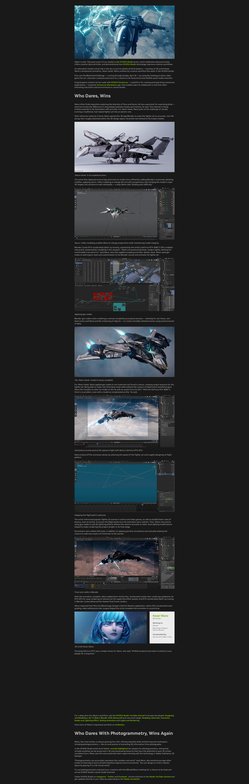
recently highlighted (119, 748)
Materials (155, 718)
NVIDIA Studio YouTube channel (130, 715)
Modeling (146, 718)
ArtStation (119, 724)
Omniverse (123, 82)
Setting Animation (108, 720)
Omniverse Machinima (107, 85)
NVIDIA (114, 82)
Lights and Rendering (129, 720)
